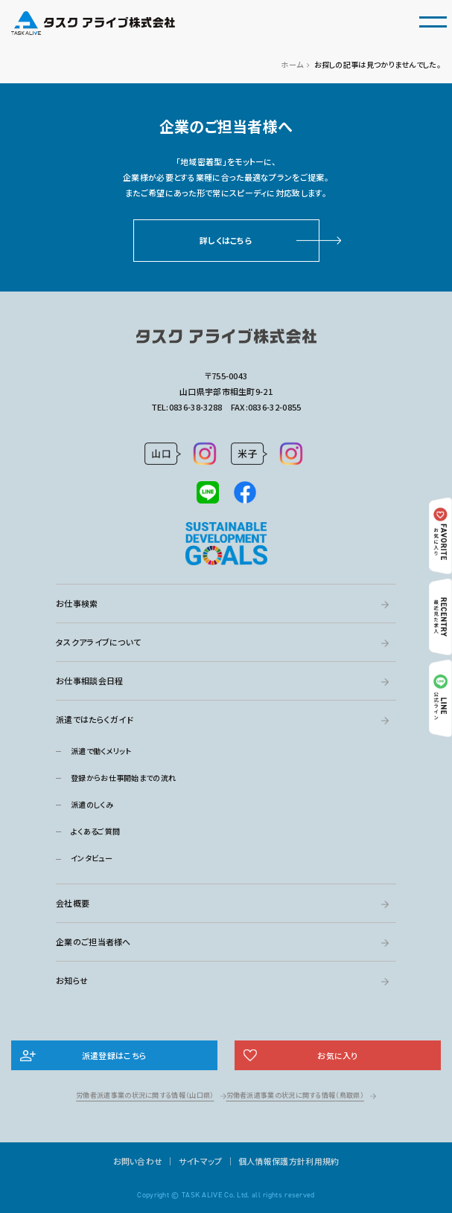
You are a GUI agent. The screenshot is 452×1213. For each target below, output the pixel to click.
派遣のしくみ (92, 804)
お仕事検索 (77, 603)
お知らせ (72, 980)
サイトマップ (201, 1161)
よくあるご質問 (95, 831)
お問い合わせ (138, 1161)
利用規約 (322, 1161)
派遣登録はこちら (114, 1055)
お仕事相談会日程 (89, 680)
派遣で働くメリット (101, 750)
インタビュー (91, 857)
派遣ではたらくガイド (94, 719)
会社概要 (72, 903)
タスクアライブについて (98, 642)
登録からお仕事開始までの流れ (123, 777)
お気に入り (337, 1055)
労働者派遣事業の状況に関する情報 (145, 1095)
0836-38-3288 (196, 407)
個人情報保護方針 (271, 1161)
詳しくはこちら (226, 240)
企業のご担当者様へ (93, 941)
